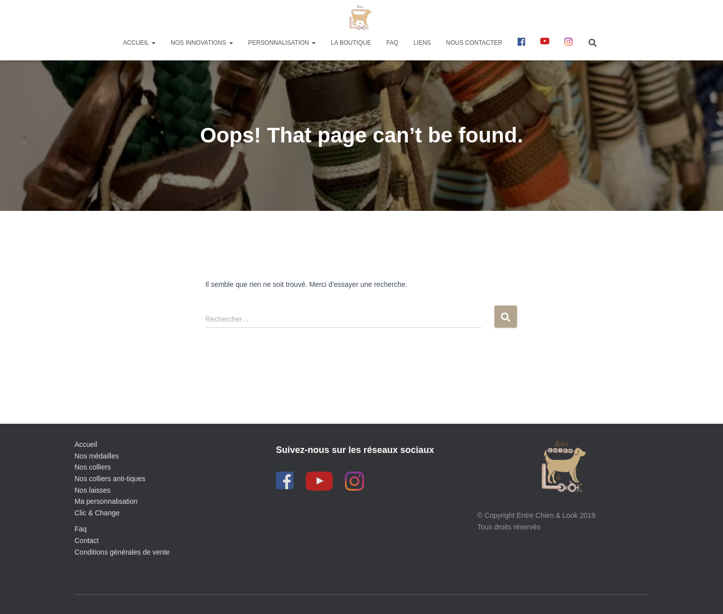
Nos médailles (97, 456)
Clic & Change (97, 513)
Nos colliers (93, 467)
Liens (422, 42)
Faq (81, 529)
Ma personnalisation (106, 501)
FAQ (392, 42)
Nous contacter (474, 42)
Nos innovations (202, 42)
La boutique (351, 42)
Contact (87, 540)
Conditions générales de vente (122, 552)
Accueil (139, 42)
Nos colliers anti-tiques (110, 479)
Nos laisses (93, 490)
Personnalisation (282, 42)
